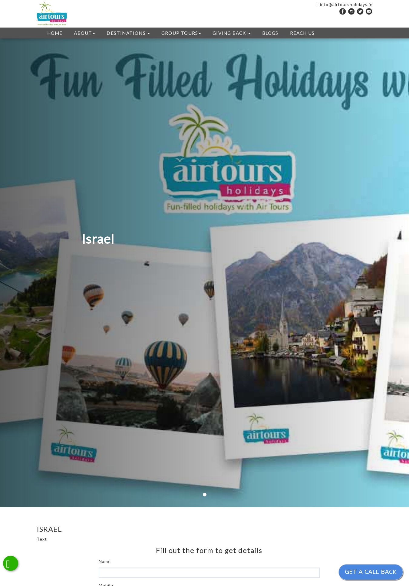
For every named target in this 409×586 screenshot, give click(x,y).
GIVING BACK (231, 33)
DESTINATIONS (128, 33)
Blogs (270, 33)
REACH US (302, 33)
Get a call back (371, 572)
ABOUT (84, 33)
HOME (55, 33)
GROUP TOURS (181, 33)
